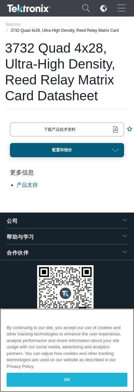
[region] (67, 350)
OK (67, 379)
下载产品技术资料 (60, 129)
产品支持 (27, 185)
